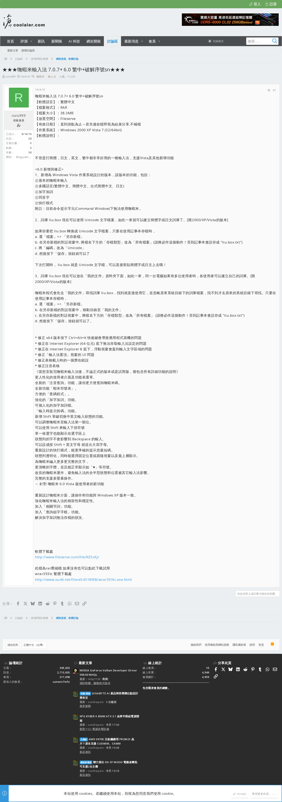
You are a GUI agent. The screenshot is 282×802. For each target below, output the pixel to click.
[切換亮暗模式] (215, 41)
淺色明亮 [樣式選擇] (13, 645)
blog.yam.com (26, 157)
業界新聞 (85, 706)
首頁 (260, 645)
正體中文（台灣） (35, 645)
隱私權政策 (238, 645)
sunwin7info (61, 682)
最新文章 (85, 663)
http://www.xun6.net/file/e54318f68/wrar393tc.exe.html (84, 579)
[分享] (267, 90)
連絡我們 (195, 645)
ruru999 (11, 76)
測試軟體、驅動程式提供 (95, 683)
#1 (273, 90)
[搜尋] (252, 41)
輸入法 (53, 76)
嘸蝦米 (41, 76)
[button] (31, 41)
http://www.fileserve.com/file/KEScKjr (68, 557)
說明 (251, 645)
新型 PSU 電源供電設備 (94, 729)
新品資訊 (85, 752)
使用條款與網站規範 (216, 645)
